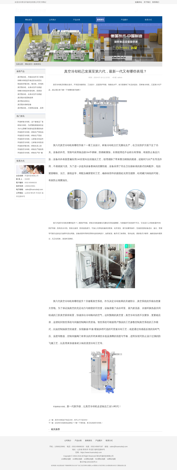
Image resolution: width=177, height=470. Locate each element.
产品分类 (76, 20)
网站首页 (28, 20)
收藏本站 (138, 2)
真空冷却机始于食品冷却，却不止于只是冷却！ (71, 420)
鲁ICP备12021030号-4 (88, 462)
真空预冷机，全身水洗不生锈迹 (30, 87)
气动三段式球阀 (82, 465)
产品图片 (124, 20)
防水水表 (74, 465)
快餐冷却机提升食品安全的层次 (30, 80)
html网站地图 (100, 459)
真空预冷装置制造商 (25, 98)
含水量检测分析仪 (110, 465)
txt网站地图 (111, 459)
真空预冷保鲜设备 (24, 104)
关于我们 (147, 2)
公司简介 (52, 20)
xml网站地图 (66, 459)
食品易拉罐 (60, 465)
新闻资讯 (100, 20)
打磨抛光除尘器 (121, 465)
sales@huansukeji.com (34, 189)
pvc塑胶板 (95, 465)
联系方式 (148, 20)
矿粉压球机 (101, 465)
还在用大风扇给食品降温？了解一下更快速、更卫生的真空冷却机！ (79, 423)
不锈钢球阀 (67, 465)
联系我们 (155, 2)
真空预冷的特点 (24, 101)
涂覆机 (89, 465)
